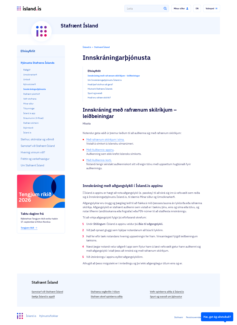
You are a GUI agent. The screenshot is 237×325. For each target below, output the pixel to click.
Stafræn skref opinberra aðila (107, 296)
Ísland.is (31, 316)
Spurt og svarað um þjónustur (166, 296)
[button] (181, 8)
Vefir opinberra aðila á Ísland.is (167, 291)
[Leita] (165, 8)
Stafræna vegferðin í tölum (105, 291)
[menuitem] (41, 97)
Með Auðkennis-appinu (100, 149)
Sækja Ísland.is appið (43, 296)
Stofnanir (178, 317)
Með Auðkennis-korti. (99, 160)
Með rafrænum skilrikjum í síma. (105, 139)
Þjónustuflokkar (48, 316)
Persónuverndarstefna (196, 317)
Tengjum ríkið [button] (29, 227)
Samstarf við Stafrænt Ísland (47, 291)
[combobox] (146, 8)
